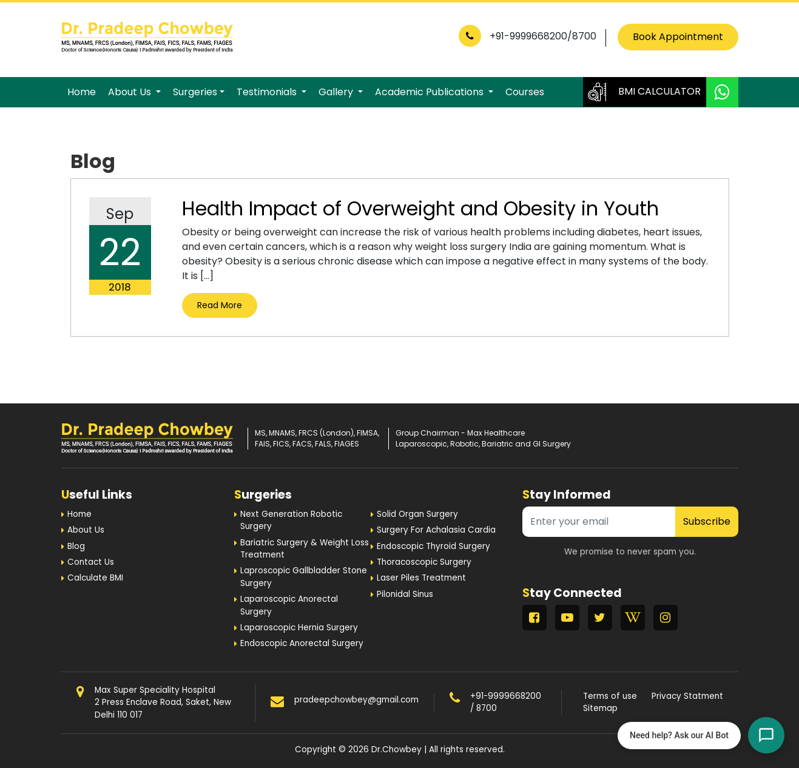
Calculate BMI (95, 578)
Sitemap (600, 708)
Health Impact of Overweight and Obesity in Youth (420, 208)
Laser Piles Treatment (421, 578)
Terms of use (610, 696)
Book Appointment (678, 37)
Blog (76, 546)
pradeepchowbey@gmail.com (356, 700)
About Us (130, 92)
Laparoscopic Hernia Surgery (299, 627)
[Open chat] (766, 735)
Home (81, 92)
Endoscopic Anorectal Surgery (301, 643)
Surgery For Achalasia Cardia (436, 530)
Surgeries (195, 92)
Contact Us (90, 562)
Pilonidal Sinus (405, 594)
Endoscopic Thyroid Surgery (433, 546)
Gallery (337, 92)
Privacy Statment (687, 696)
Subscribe (706, 521)
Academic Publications (430, 92)
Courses (524, 92)
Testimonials (268, 92)
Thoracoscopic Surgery (424, 562)
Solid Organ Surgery (417, 514)
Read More (219, 305)
